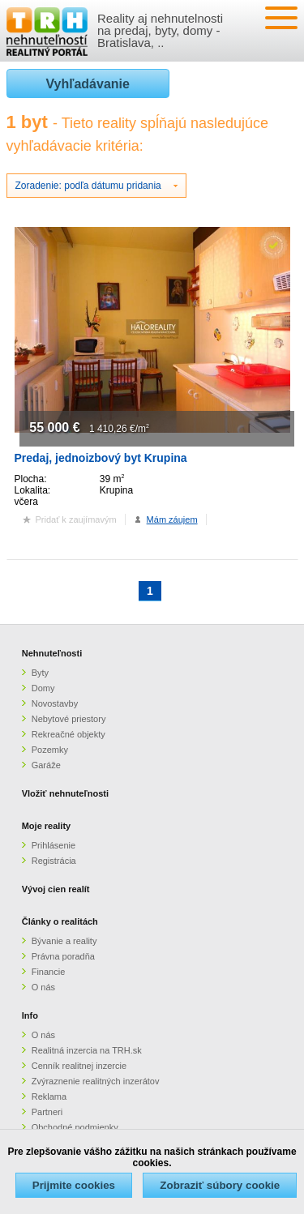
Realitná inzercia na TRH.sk (87, 1050)
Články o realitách (60, 921)
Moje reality (46, 826)
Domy (43, 688)
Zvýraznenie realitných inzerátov (96, 1081)
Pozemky (50, 749)
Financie (49, 972)
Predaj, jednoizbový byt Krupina (101, 457)
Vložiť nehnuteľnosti (65, 793)
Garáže (46, 765)
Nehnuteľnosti (52, 653)
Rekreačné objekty (68, 734)
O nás (43, 987)
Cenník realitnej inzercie (79, 1066)
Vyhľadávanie (88, 84)
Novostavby (55, 703)
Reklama (49, 1096)
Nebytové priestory (69, 719)
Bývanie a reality (64, 941)
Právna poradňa (63, 956)
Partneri (47, 1112)
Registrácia (54, 861)
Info (30, 1015)
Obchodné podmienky (75, 1127)
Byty (40, 673)
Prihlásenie (53, 845)
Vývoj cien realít (56, 889)
